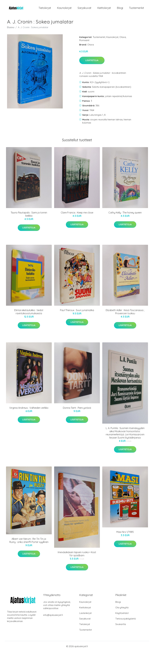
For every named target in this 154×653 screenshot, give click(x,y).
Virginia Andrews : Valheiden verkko (28, 409)
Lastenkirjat (85, 614)
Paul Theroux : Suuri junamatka (77, 311)
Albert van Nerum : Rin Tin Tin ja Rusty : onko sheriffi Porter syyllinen (28, 542)
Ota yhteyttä (121, 609)
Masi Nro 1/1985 (125, 533)
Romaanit (84, 41)
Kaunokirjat (64, 8)
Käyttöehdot (122, 614)
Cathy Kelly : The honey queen (125, 214)
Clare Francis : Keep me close (77, 214)
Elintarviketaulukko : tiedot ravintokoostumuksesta (28, 313)
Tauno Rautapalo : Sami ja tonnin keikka (29, 216)
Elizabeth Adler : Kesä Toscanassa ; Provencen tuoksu (125, 313)
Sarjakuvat (84, 8)
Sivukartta (120, 625)
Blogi (120, 8)
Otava (122, 38)
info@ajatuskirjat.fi (53, 616)
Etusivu (10, 28)
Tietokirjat (44, 8)
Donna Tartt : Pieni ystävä (77, 409)
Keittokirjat (104, 8)
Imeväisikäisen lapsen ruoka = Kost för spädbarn (77, 555)
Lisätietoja (91, 62)
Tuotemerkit (136, 8)
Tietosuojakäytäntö (125, 620)
